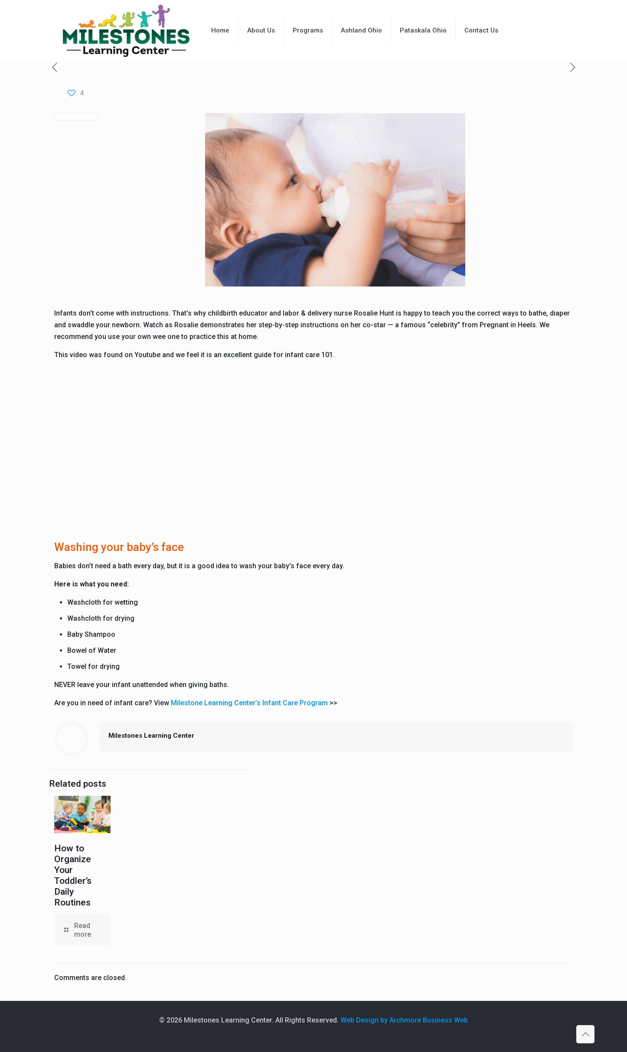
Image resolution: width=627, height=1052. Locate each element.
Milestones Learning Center (151, 735)
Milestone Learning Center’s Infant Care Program (249, 703)
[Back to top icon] (585, 1034)
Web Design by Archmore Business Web (404, 1020)
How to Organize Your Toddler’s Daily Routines (72, 875)
